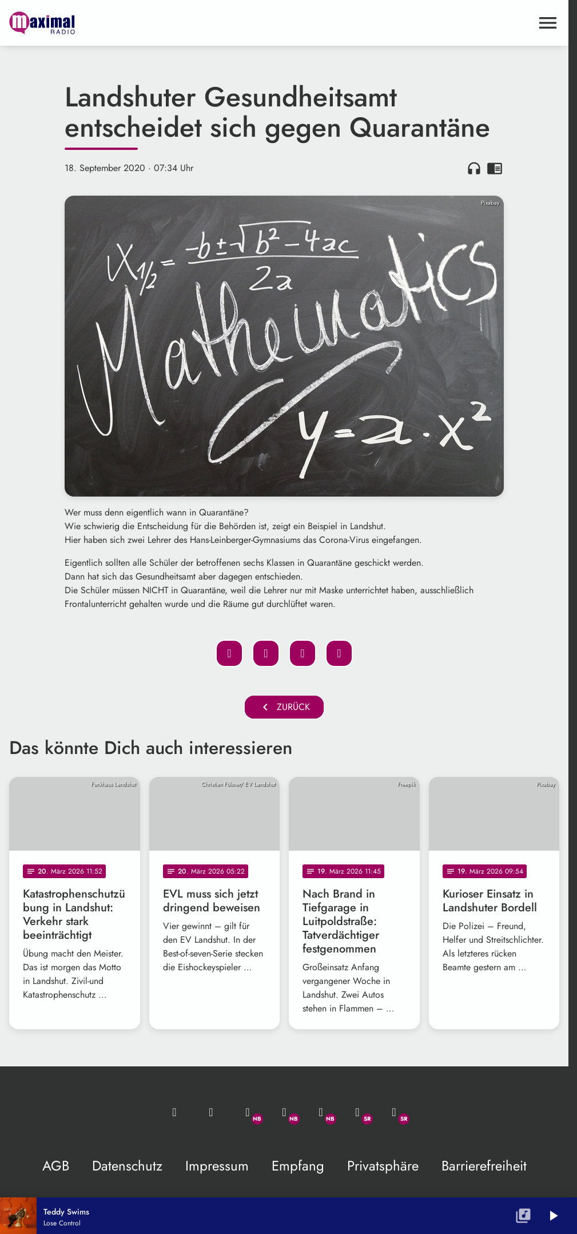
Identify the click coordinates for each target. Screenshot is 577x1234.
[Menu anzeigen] (547, 22)
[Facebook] (284, 1112)
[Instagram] (321, 1112)
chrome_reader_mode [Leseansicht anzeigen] (495, 168)
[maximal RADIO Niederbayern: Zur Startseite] (146, 22)
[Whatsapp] (247, 1112)
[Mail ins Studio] (174, 1112)
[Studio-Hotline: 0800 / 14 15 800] (211, 1112)
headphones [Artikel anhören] (474, 168)
